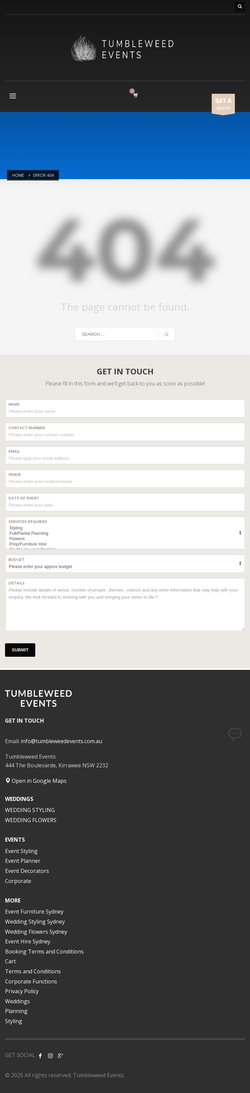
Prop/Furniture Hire (124, 544)
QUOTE (223, 105)
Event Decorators (27, 871)
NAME (13, 404)
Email (14, 451)
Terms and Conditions (33, 971)
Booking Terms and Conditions (44, 951)
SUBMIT (20, 649)
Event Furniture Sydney (34, 911)
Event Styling (21, 851)
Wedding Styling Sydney (35, 921)
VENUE (14, 475)
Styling (124, 528)
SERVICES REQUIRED (27, 522)
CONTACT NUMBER (26, 428)
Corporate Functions (31, 981)
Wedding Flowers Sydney (36, 931)
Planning (16, 1011)
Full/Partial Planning (124, 533)
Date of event (23, 498)
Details (16, 583)
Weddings (17, 1001)
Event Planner (22, 860)
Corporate (18, 881)
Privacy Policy (22, 991)
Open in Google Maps (36, 780)
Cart (10, 961)
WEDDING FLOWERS (30, 820)
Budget (16, 560)
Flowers (124, 538)
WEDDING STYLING (30, 810)
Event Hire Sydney (27, 941)
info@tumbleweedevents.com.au (61, 741)
